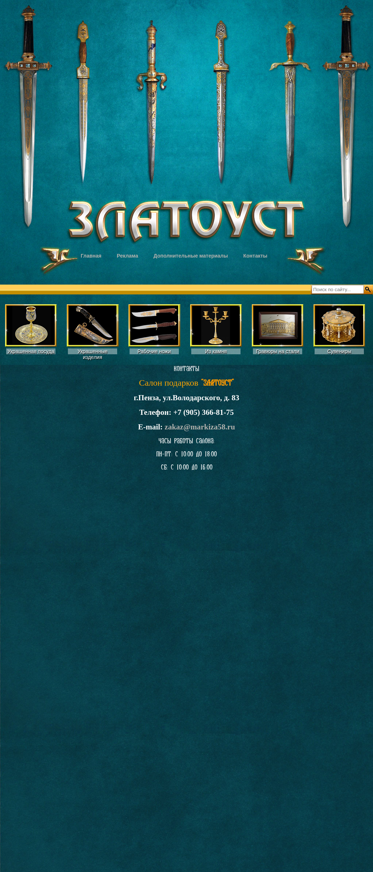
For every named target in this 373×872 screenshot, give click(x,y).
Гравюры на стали (277, 351)
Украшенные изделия (92, 354)
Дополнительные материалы (191, 256)
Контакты (255, 256)
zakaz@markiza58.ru (200, 427)
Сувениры (339, 351)
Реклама (127, 256)
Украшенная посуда (30, 351)
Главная (91, 256)
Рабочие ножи (154, 351)
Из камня (216, 351)
